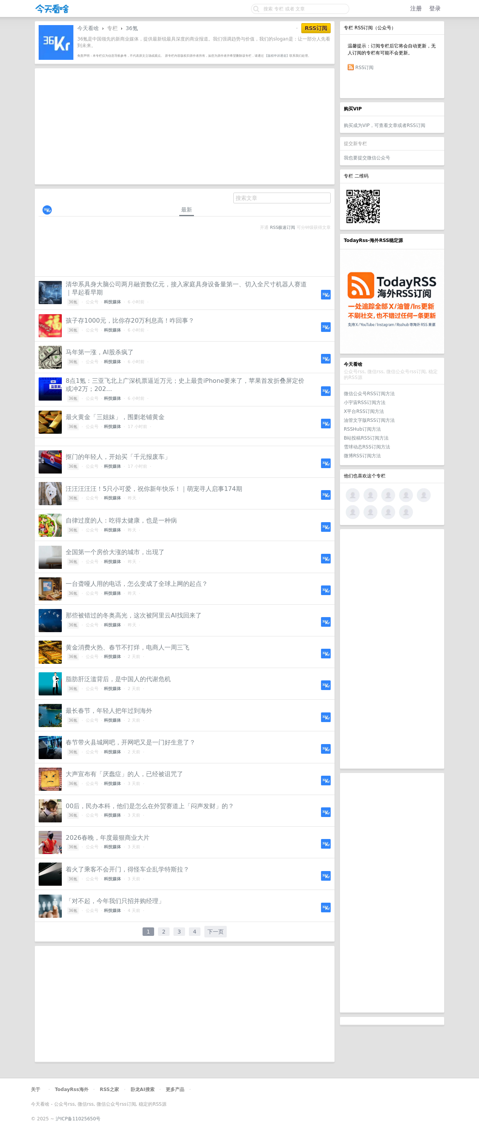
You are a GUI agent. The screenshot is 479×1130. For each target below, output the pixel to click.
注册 (416, 8)
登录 (435, 8)
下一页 (215, 932)
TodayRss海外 (71, 1089)
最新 (186, 209)
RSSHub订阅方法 (362, 429)
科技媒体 (112, 301)
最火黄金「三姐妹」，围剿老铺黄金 (115, 417)
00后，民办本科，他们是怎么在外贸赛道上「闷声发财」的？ (150, 806)
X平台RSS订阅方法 (364, 411)
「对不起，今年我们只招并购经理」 (115, 901)
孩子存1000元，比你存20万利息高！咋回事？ (130, 320)
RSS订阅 (364, 67)
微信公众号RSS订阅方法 (369, 393)
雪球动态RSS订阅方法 (367, 447)
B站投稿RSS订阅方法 (366, 438)
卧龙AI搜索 (143, 1089)
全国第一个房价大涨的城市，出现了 (115, 552)
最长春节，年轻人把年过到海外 (109, 710)
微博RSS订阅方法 (362, 455)
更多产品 (175, 1089)
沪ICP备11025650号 (78, 1119)
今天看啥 (88, 28)
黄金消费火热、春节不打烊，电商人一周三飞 (127, 647)
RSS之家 (109, 1089)
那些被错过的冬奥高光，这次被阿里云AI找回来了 (134, 615)
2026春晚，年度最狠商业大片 (107, 837)
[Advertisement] (392, 649)
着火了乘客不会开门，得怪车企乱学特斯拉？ (127, 869)
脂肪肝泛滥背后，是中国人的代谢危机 (118, 679)
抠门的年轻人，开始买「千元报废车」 (118, 456)
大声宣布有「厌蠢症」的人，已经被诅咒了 (124, 774)
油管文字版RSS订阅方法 (369, 420)
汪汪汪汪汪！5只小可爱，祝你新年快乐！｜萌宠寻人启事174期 (154, 488)
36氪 (132, 28)
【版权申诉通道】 (277, 56)
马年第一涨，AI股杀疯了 (100, 352)
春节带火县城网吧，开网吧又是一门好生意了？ (130, 742)
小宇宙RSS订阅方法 (365, 402)
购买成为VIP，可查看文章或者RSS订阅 (384, 125)
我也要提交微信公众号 (367, 158)
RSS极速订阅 (282, 227)
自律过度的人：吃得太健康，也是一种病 (121, 520)
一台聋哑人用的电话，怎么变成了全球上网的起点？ (137, 583)
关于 (35, 1089)
